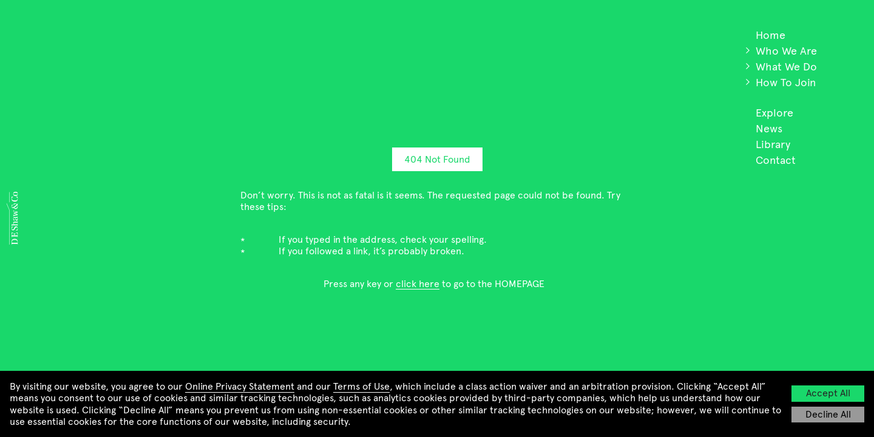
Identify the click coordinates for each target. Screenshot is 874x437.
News (769, 128)
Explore (774, 113)
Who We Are (786, 51)
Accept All (828, 393)
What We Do (786, 66)
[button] (747, 50)
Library (773, 144)
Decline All (828, 414)
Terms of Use (361, 386)
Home (770, 35)
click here (417, 284)
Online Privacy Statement (239, 386)
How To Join (786, 82)
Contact (776, 160)
